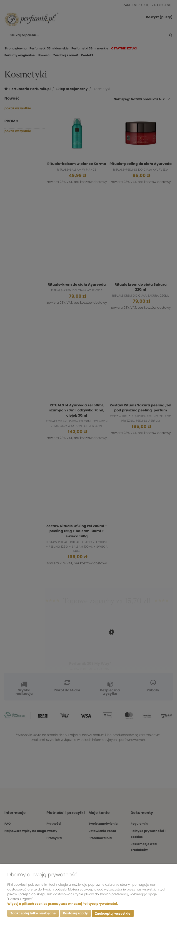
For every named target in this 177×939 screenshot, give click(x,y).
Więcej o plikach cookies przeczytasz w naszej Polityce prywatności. (62, 904)
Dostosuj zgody (75, 913)
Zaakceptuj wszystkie (112, 913)
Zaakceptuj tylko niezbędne (33, 913)
